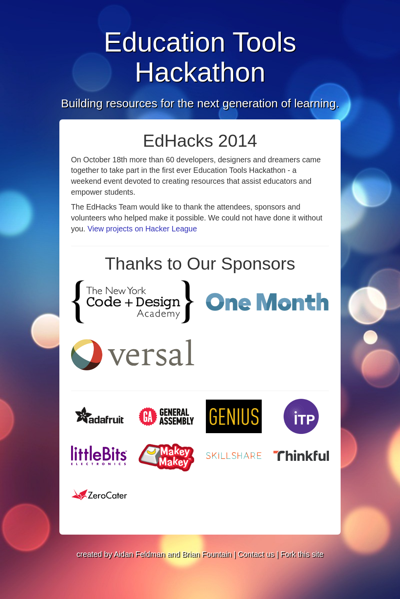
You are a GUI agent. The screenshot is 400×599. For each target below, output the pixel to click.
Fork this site (302, 554)
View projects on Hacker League (142, 228)
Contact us (256, 554)
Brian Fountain (207, 554)
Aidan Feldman (139, 554)
